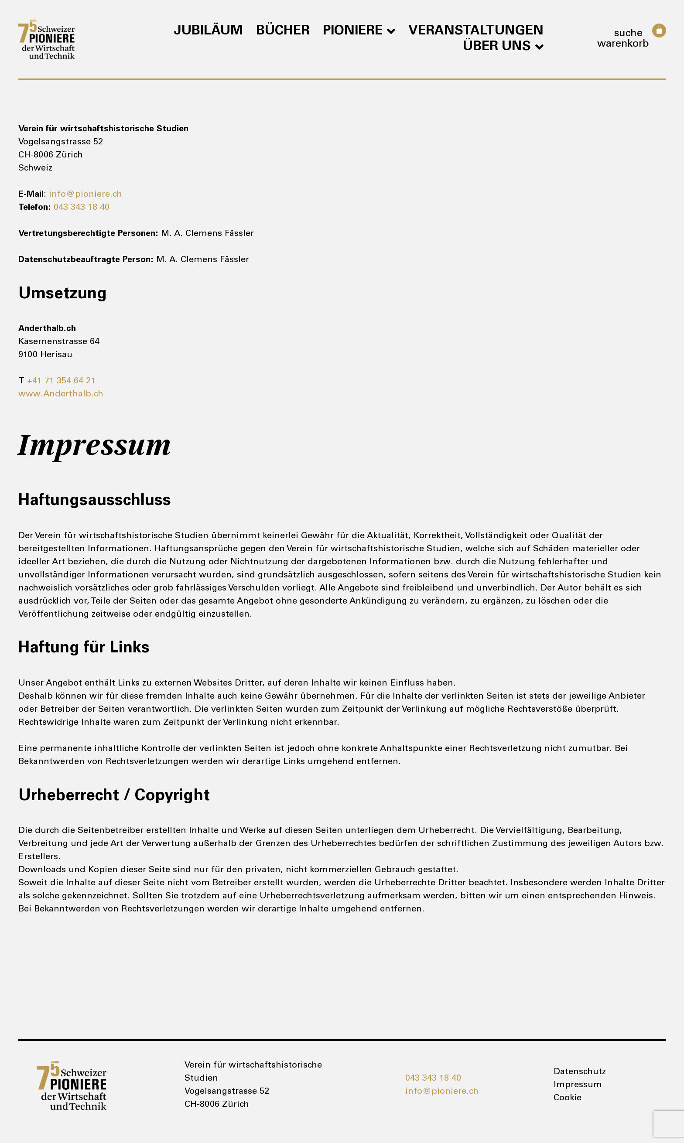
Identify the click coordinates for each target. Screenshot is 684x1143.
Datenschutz (580, 1072)
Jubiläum (208, 31)
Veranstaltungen (476, 31)
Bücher (283, 31)
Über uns (503, 47)
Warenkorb (623, 44)
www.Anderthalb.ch (60, 394)
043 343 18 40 (81, 208)
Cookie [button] (567, 1098)
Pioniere (359, 31)
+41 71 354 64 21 (61, 381)
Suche (628, 34)
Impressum (578, 1085)
